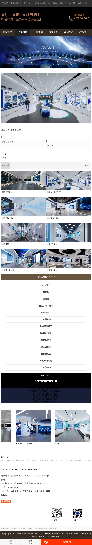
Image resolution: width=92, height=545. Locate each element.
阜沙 (22, 461)
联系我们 (83, 32)
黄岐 (8, 461)
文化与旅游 (46, 367)
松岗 (89, 461)
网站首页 (7, 32)
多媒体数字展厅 (41, 529)
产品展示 (22, 32)
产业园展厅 (46, 313)
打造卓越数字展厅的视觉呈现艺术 (46, 397)
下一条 (3, 158)
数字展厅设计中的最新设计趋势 (46, 395)
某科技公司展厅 (53, 218)
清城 (51, 461)
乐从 (65, 461)
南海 (46, 461)
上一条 (3, 154)
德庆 (27, 461)
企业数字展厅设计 (9, 270)
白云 (3, 461)
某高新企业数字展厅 (54, 192)
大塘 (13, 461)
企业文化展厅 (52, 270)
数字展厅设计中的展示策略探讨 (46, 400)
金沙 (56, 461)
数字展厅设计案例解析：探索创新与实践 (45, 392)
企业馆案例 (46, 347)
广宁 (60, 461)
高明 (41, 461)
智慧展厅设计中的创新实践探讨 (46, 402)
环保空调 (52, 529)
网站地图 (13, 529)
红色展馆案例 (46, 361)
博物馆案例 (46, 340)
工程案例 (38, 32)
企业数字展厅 (52, 244)
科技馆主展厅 (7, 192)
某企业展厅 (6, 244)
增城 (70, 461)
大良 (84, 461)
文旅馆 (46, 299)
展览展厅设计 (46, 333)
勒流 (17, 461)
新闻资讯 (68, 32)
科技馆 (46, 292)
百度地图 (22, 529)
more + (87, 165)
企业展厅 (11, 142)
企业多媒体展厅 (46, 306)
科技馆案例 (46, 354)
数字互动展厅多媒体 (24, 444)
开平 (32, 461)
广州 (75, 461)
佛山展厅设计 (17, 3)
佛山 (79, 461)
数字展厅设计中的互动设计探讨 (46, 390)
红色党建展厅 (46, 326)
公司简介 (53, 32)
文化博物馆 (46, 319)
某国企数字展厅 (8, 218)
